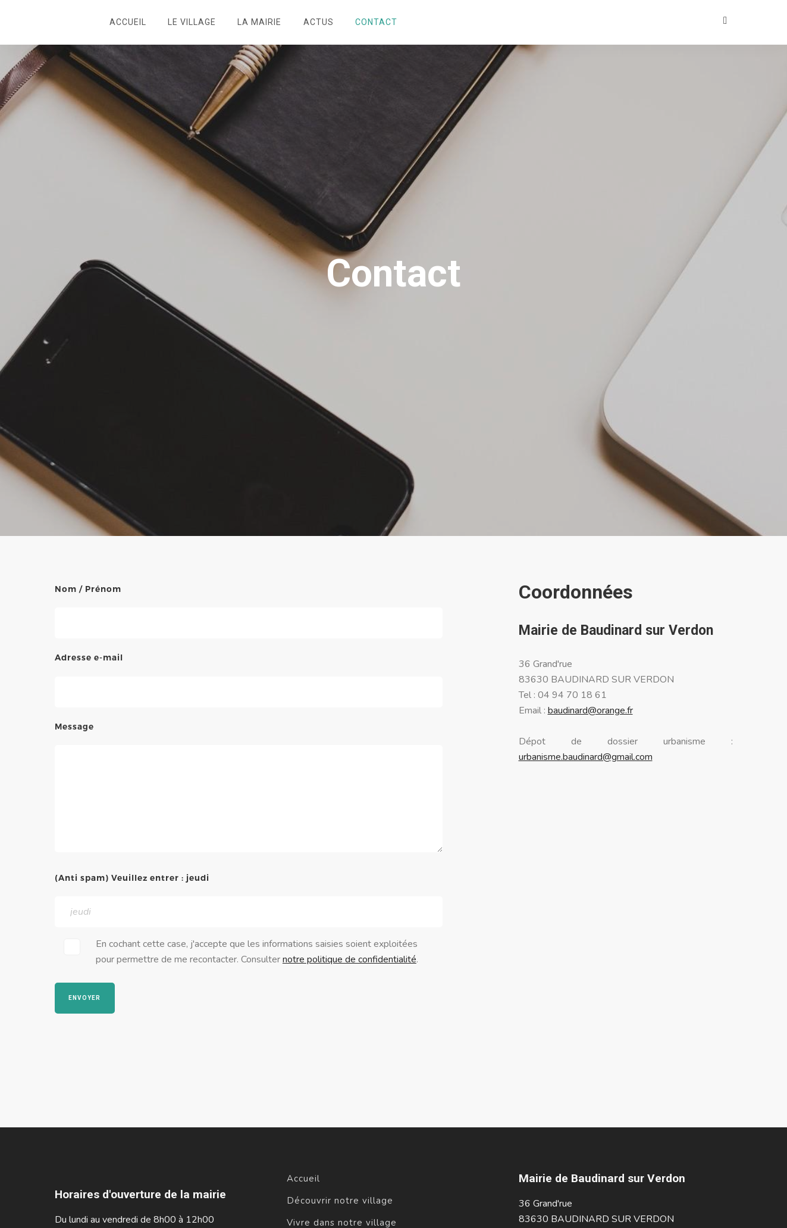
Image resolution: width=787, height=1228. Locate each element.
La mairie (259, 22)
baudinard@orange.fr (590, 710)
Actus (318, 22)
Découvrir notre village (340, 1201)
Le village (192, 22)
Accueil (127, 22)
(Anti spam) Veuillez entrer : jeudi (132, 878)
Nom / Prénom (88, 589)
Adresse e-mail (89, 657)
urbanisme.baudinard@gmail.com (586, 756)
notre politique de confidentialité (349, 959)
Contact (376, 22)
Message (74, 726)
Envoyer (84, 998)
